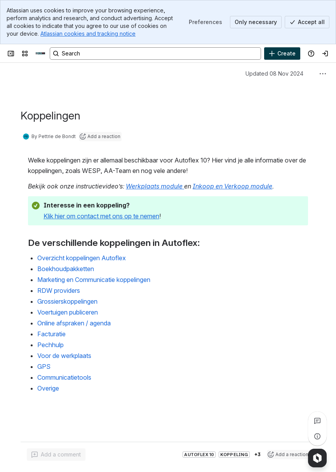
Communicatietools (64, 377)
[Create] (282, 53)
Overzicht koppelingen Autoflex (81, 258)
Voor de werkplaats (64, 356)
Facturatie (51, 334)
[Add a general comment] (56, 454)
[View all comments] (317, 421)
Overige (48, 388)
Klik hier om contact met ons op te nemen (101, 216)
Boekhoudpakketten (65, 269)
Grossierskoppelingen (67, 301)
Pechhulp (50, 345)
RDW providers (58, 290)
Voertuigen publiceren (67, 312)
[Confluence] (40, 53)
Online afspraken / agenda (74, 323)
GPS (43, 366)
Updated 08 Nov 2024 (274, 73)
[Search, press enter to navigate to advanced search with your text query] (155, 53)
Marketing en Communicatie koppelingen (93, 280)
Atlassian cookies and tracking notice (88, 33)
